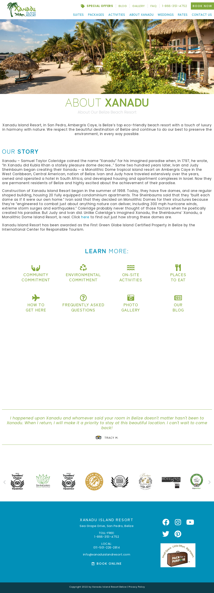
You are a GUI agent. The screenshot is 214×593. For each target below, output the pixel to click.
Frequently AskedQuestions (83, 307)
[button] (4, 481)
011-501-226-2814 (106, 547)
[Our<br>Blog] (178, 297)
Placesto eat (178, 277)
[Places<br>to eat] (178, 267)
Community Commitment (36, 277)
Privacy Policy (137, 586)
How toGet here (36, 307)
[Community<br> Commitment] (36, 267)
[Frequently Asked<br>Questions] (83, 297)
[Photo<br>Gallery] (130, 297)
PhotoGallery (130, 307)
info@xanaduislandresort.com (106, 554)
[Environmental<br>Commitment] (83, 267)
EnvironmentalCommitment (83, 277)
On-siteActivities (130, 277)
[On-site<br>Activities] (130, 267)
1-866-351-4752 (106, 536)
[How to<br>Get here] (36, 297)
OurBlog (178, 307)
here (85, 217)
